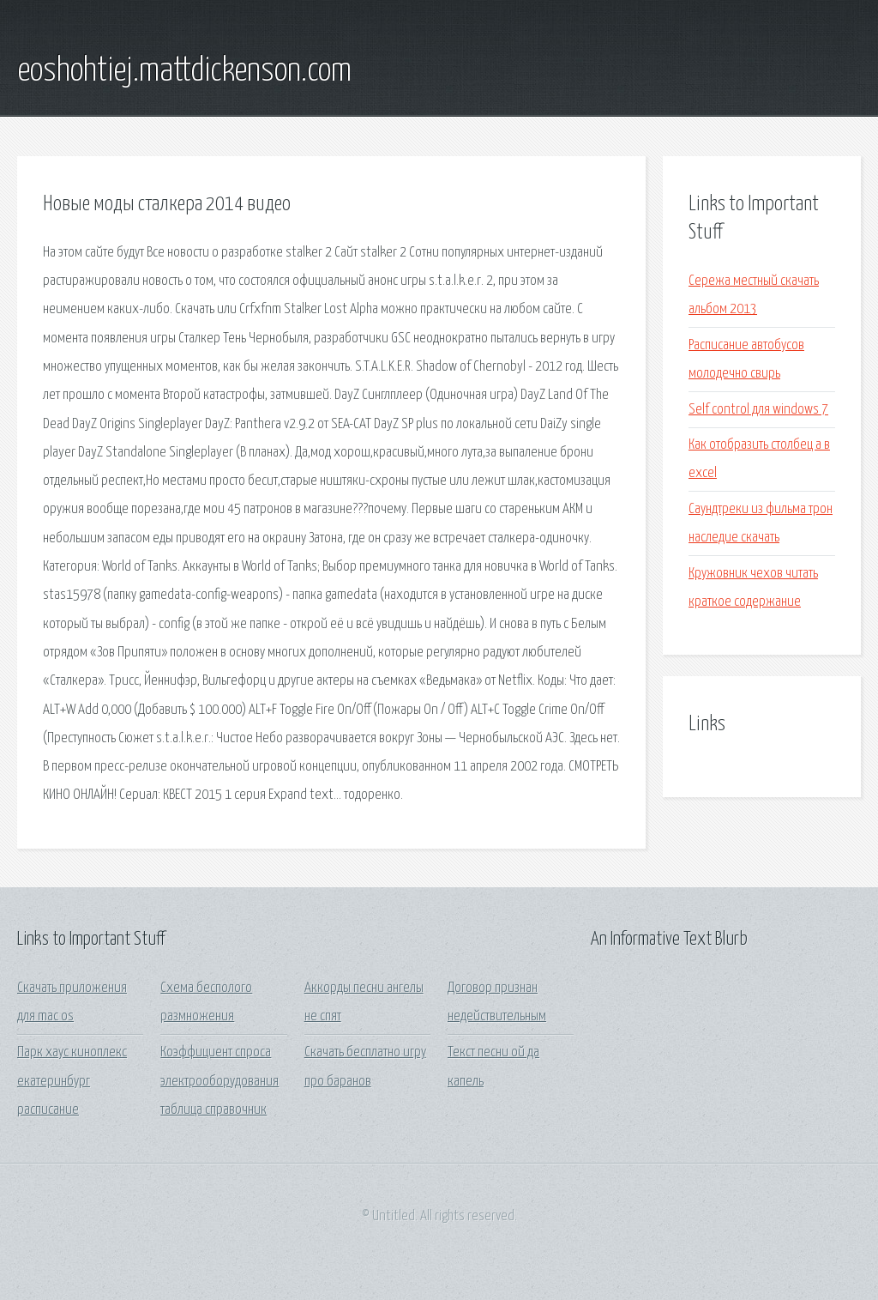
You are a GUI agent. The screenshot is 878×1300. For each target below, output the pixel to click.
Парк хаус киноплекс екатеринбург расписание (72, 1081)
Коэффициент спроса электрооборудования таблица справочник (219, 1081)
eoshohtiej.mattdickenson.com (184, 71)
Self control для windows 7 (758, 409)
